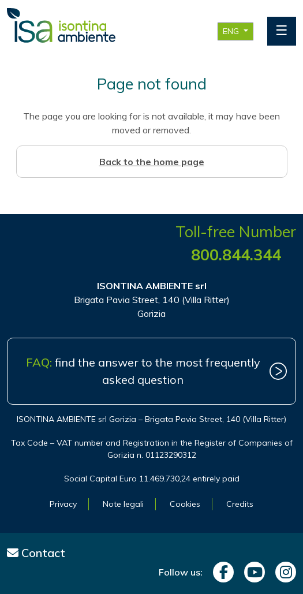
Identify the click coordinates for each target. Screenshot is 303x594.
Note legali (123, 504)
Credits (239, 504)
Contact (36, 553)
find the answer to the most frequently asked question (143, 371)
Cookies (185, 504)
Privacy (63, 504)
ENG (232, 31)
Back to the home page (151, 161)
